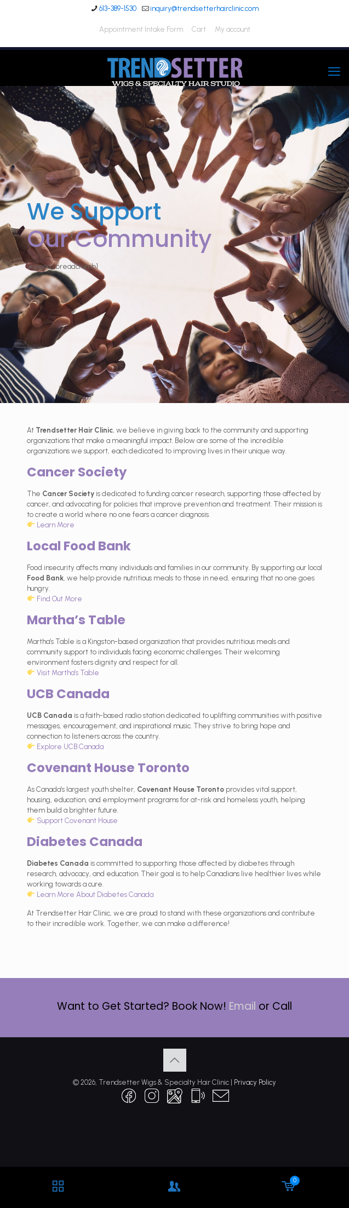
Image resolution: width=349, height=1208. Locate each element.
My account (232, 29)
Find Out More (59, 599)
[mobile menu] (334, 71)
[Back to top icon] (174, 1060)
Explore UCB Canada (70, 747)
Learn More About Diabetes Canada (95, 894)
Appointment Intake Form (141, 29)
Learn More (56, 525)
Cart (199, 29)
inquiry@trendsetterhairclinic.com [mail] (204, 8)
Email (242, 1006)
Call (282, 1006)
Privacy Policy (255, 1082)
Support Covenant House (77, 820)
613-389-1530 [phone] (117, 8)
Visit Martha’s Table (68, 673)
